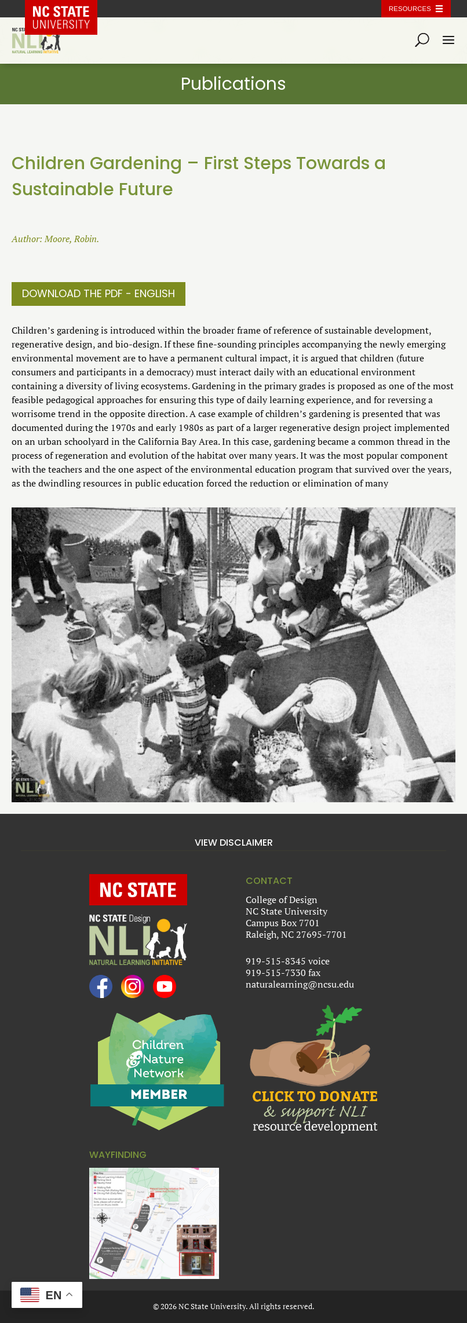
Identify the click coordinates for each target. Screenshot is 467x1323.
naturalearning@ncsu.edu (300, 984)
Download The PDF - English (98, 293)
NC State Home (69, 8)
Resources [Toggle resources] (410, 8)
